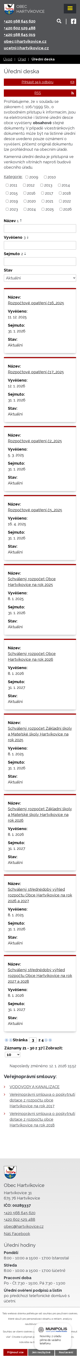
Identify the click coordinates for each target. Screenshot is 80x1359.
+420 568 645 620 (19, 21)
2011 (13, 185)
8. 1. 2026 (16, 673)
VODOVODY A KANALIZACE (35, 1087)
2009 (33, 177)
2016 (31, 193)
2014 (66, 185)
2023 (14, 209)
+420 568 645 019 (19, 34)
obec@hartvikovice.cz (25, 41)
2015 (14, 193)
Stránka (20, 1040)
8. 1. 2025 (16, 598)
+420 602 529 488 (19, 28)
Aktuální (15, 345)
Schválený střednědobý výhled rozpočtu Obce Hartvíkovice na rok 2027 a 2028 (40, 976)
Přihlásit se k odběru (48, 82)
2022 (67, 201)
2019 (14, 201)
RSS (54, 93)
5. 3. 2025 (16, 455)
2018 (67, 193)
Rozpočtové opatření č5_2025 (35, 510)
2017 (49, 193)
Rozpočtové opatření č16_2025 (36, 303)
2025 (49, 209)
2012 (31, 185)
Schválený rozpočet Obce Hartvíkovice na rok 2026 (32, 656)
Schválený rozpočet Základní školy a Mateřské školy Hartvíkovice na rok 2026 (40, 815)
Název (11, 220)
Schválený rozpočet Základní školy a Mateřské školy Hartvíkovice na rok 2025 (40, 734)
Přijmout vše (15, 1352)
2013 (48, 185)
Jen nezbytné (41, 1352)
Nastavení (66, 1352)
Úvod (7, 59)
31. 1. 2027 (16, 687)
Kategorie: (13, 176)
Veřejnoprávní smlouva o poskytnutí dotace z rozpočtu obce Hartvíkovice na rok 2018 (42, 1119)
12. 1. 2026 (16, 386)
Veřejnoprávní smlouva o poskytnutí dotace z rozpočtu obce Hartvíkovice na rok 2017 (42, 1100)
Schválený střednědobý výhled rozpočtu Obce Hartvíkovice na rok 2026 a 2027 (40, 895)
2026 (67, 209)
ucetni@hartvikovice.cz (26, 48)
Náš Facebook (17, 1233)
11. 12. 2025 (17, 317)
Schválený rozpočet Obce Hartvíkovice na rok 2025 (32, 582)
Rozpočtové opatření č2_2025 (35, 441)
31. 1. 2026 (16, 331)
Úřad (22, 59)
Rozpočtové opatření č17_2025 (36, 372)
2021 (49, 201)
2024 (31, 209)
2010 (52, 177)
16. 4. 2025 (17, 524)
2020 (31, 201)
